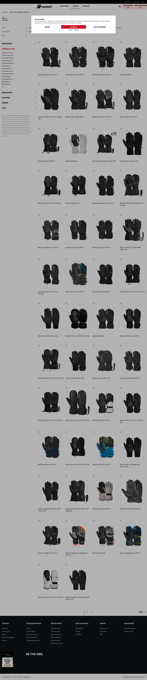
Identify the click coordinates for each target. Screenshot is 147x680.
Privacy (70, 29)
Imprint (76, 29)
